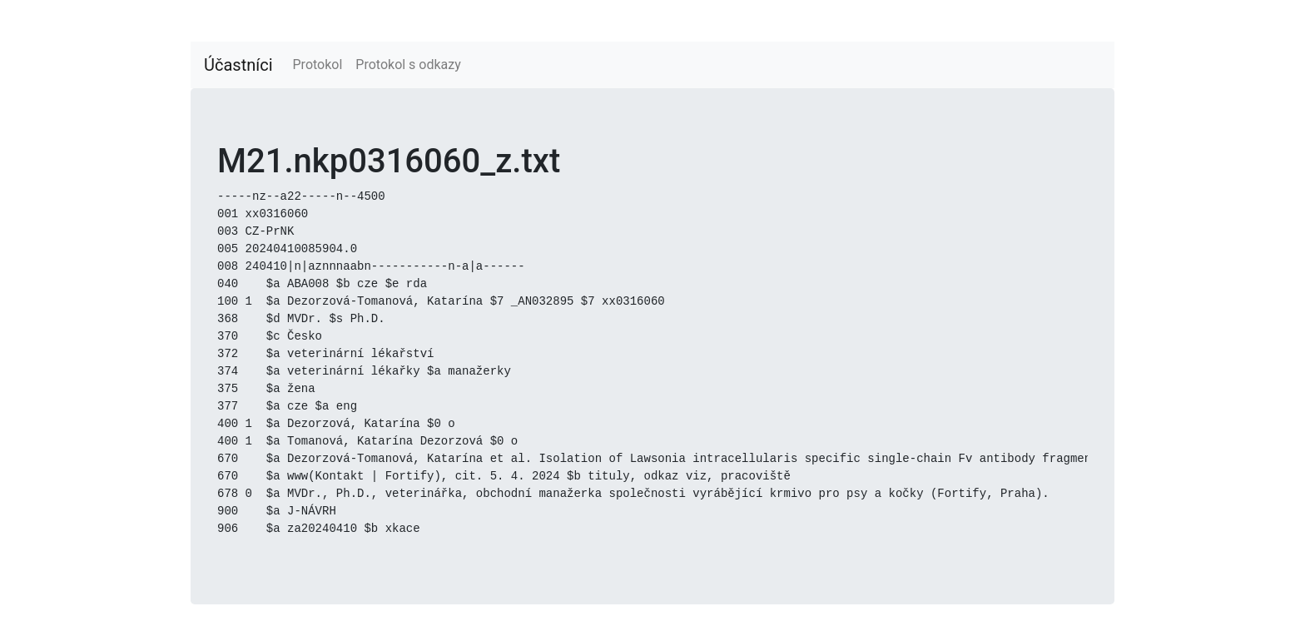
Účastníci (238, 65)
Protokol (318, 64)
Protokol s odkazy (407, 64)
